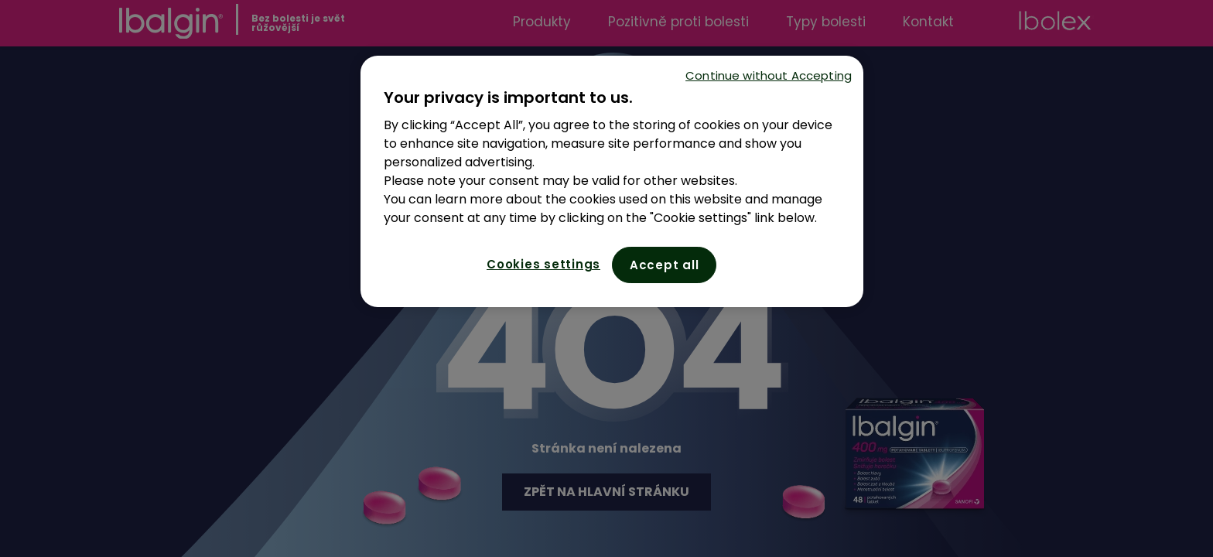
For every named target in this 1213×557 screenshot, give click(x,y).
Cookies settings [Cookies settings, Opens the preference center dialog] (543, 264)
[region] (611, 181)
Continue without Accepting (768, 75)
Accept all (664, 265)
